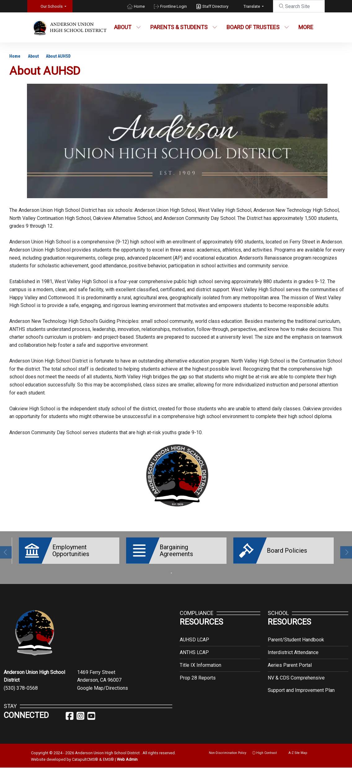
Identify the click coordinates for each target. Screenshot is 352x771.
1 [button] (171, 568)
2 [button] (181, 568)
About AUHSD (58, 56)
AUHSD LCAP (194, 635)
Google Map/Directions (102, 683)
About (127, 27)
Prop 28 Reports (198, 673)
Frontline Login (173, 6)
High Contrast (266, 748)
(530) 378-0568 (21, 683)
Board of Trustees (257, 27)
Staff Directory (215, 6)
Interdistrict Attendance (293, 648)
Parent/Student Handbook (296, 635)
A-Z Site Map (295, 748)
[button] (53, 6)
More (307, 27)
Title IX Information (200, 660)
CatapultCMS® (85, 754)
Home (139, 6)
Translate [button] (252, 6)
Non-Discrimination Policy (224, 748)
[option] (67, 550)
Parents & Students (182, 27)
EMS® (108, 754)
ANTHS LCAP (194, 648)
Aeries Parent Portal (290, 660)
